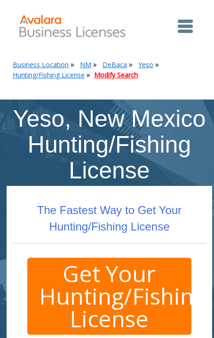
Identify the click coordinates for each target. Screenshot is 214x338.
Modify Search (116, 74)
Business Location (41, 64)
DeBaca (115, 64)
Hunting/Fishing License (49, 74)
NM (85, 64)
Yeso (145, 64)
